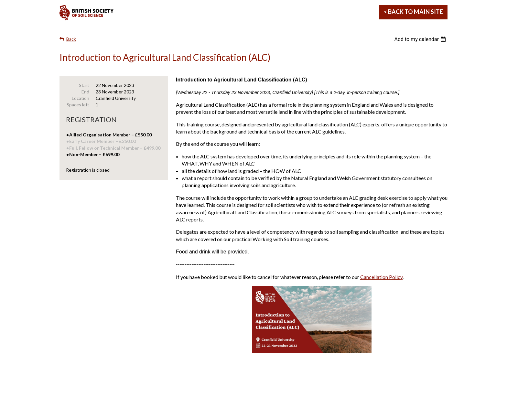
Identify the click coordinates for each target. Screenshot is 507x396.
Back (71, 39)
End (85, 91)
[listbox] (421, 39)
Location (80, 98)
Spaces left (78, 104)
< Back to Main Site (413, 11)
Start (84, 85)
